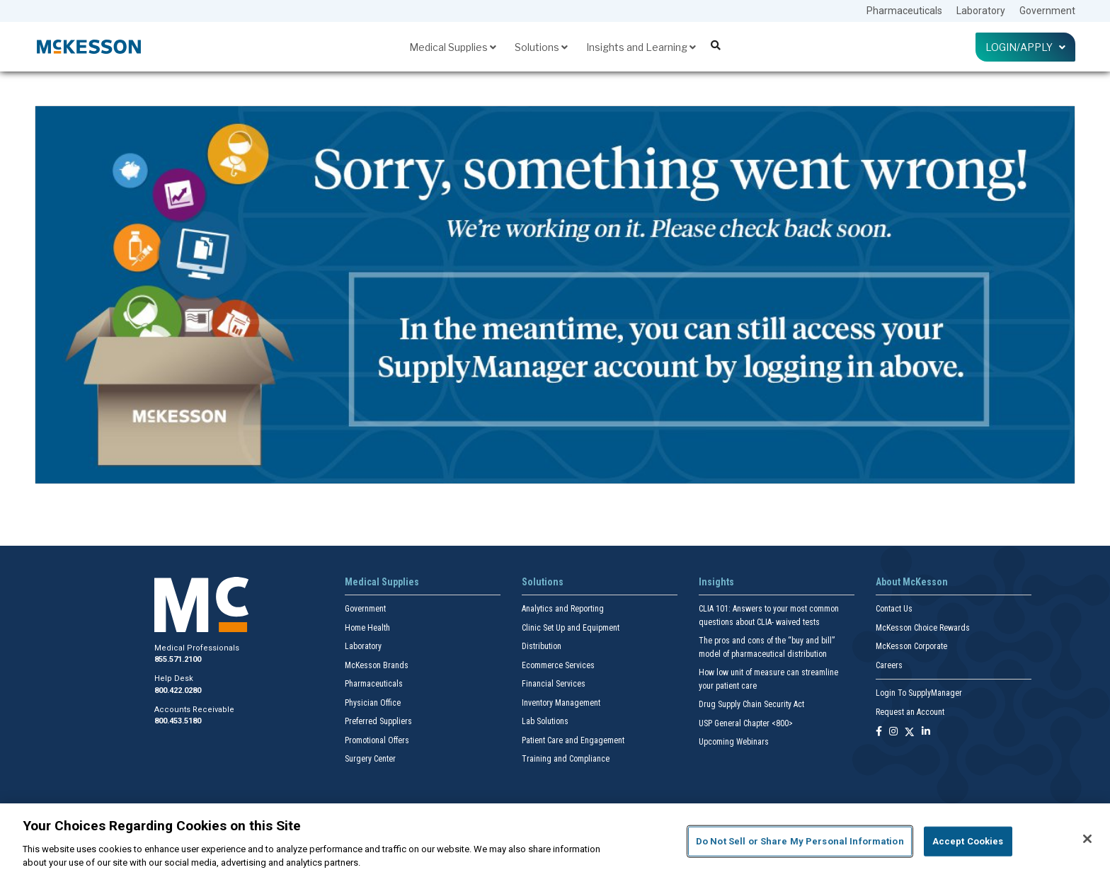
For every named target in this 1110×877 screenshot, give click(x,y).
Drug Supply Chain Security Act (751, 704)
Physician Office (373, 703)
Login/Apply (1025, 47)
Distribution (541, 646)
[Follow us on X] (910, 732)
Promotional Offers (377, 740)
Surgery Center (370, 759)
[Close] (1087, 838)
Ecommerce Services (558, 665)
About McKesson (912, 581)
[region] (555, 840)
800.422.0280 (177, 690)
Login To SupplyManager (919, 693)
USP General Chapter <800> (746, 723)
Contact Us (894, 609)
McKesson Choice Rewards (923, 628)
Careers (889, 665)
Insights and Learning (641, 47)
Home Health (367, 628)
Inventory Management (561, 703)
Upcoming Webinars (734, 742)
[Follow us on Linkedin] (926, 732)
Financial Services (553, 684)
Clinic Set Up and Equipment (570, 628)
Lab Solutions (545, 721)
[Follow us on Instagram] (893, 732)
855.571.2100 (177, 659)
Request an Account (910, 712)
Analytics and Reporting (563, 609)
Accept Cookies (968, 841)
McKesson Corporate (911, 646)
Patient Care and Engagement (573, 740)
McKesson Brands (376, 665)
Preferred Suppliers (378, 721)
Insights (716, 581)
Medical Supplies (452, 47)
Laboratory (980, 10)
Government (1047, 10)
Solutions (541, 47)
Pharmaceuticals (904, 10)
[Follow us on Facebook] (879, 732)
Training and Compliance (566, 759)
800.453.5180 (177, 721)
